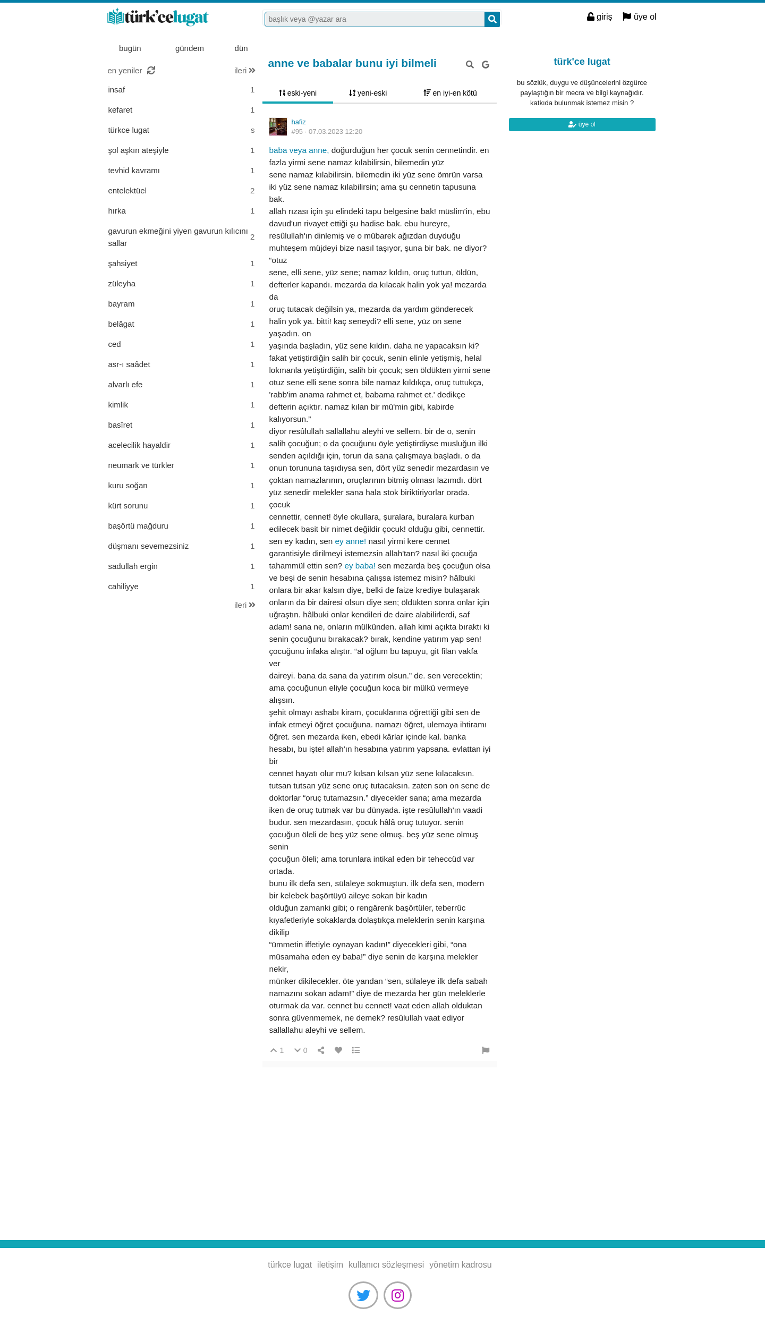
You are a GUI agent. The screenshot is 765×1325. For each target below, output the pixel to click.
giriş (600, 16)
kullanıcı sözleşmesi (386, 1264)
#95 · (326, 131)
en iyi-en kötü (450, 93)
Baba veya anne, (300, 150)
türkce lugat (172, 17)
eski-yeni (298, 93)
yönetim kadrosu (460, 1264)
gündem (189, 48)
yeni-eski (368, 93)
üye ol (639, 16)
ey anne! (352, 541)
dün (241, 48)
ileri (245, 70)
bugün (130, 48)
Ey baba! (361, 565)
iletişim (330, 1264)
